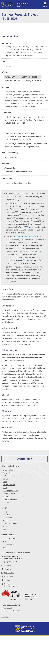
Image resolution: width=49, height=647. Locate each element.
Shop (5, 529)
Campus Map (9, 573)
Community (7, 517)
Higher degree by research (12, 476)
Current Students (9, 538)
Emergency (8, 584)
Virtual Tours (9, 576)
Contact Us (8, 565)
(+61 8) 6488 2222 (10, 586)
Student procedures (10, 491)
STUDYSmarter (27, 227)
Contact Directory (9, 544)
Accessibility (5, 614)
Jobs (5, 547)
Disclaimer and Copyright (10, 611)
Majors (5, 479)
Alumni (5, 526)
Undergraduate (8, 470)
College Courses (9, 485)
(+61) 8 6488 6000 (10, 562)
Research (6, 514)
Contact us (7, 502)
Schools (6, 520)
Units (5, 482)
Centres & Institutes (10, 523)
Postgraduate (8, 473)
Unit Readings (21, 260)
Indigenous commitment (10, 605)
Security (7, 580)
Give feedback (23, 458)
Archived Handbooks (10, 499)
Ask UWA (7, 569)
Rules (5, 488)
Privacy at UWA (6, 608)
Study (5, 511)
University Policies (9, 493)
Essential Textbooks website (24, 236)
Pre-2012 (6, 496)
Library (36, 251)
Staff (4, 541)
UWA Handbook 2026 (10, 466)
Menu (45, 4)
